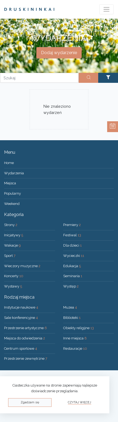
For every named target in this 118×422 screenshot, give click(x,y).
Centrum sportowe (20, 348)
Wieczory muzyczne (22, 266)
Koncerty (13, 276)
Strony (10, 225)
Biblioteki (72, 318)
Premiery (72, 225)
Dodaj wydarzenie (59, 52)
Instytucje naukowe (21, 307)
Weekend (12, 204)
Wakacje (12, 245)
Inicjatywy (13, 235)
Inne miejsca (75, 338)
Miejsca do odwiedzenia (24, 338)
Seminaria (72, 276)
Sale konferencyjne (21, 318)
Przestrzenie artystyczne (25, 328)
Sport (9, 256)
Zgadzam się (30, 402)
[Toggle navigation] (106, 9)
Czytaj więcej (79, 402)
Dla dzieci (72, 245)
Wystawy (13, 286)
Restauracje (75, 348)
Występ (71, 286)
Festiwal (72, 235)
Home (9, 163)
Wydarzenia (14, 173)
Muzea (70, 307)
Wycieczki (73, 256)
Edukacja (72, 266)
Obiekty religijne (78, 328)
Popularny (12, 193)
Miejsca (10, 183)
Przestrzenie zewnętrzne (25, 358)
